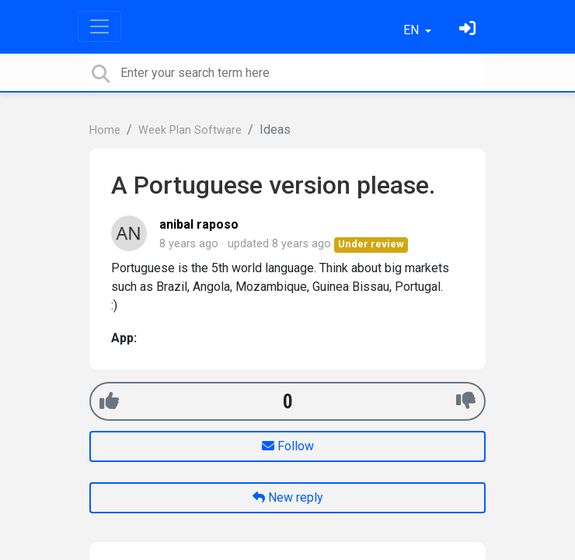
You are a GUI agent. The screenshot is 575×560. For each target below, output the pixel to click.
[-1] (466, 401)
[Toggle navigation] (99, 26)
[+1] (109, 401)
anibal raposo (199, 224)
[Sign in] (469, 30)
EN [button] (412, 30)
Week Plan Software (190, 130)
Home (104, 130)
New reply (288, 497)
